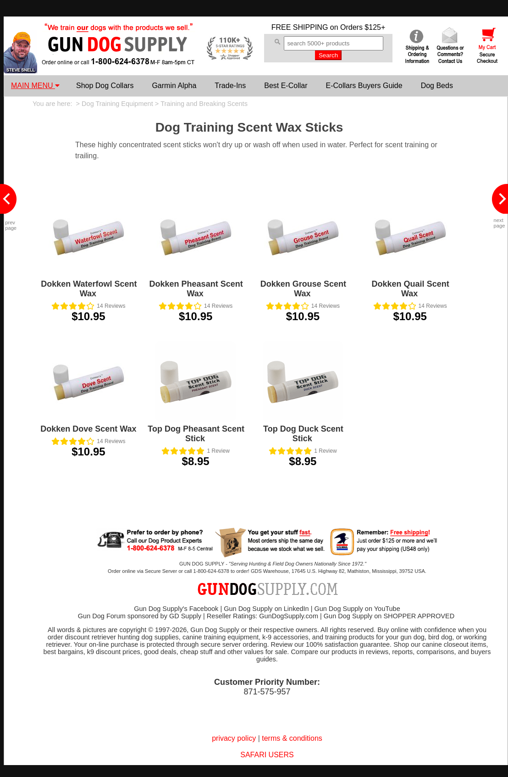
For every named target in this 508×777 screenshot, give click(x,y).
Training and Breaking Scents (204, 103)
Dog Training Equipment (117, 103)
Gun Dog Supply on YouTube (357, 608)
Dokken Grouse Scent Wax (303, 288)
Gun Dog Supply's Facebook (176, 608)
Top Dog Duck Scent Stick (303, 433)
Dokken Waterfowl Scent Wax (89, 288)
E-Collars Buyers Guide (364, 85)
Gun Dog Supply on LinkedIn (266, 608)
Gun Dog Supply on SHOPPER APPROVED (389, 616)
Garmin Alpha (174, 85)
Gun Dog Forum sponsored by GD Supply (139, 616)
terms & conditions (292, 738)
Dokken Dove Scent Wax (88, 428)
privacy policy (234, 738)
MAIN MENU (35, 85)
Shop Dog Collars (104, 85)
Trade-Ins (230, 85)
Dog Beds (437, 85)
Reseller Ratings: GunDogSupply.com (262, 616)
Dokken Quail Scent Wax (410, 288)
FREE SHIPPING (299, 27)
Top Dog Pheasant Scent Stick (196, 433)
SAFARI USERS (266, 755)
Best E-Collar (285, 85)
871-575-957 (266, 691)
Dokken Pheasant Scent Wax (196, 288)
